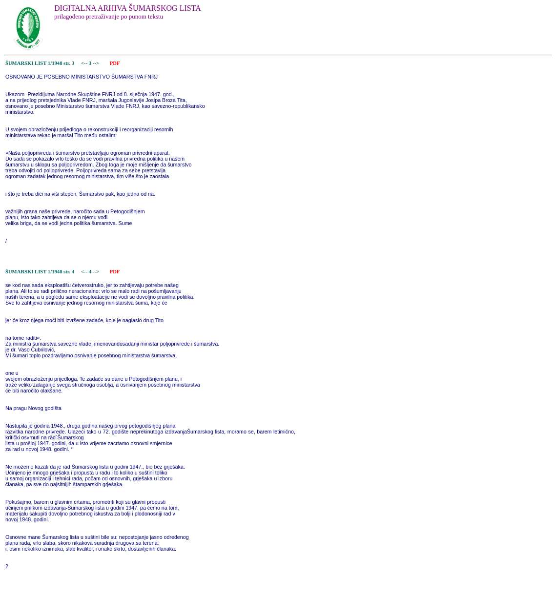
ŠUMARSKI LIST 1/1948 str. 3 (39, 63)
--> (97, 63)
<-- (84, 63)
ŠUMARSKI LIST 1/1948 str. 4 (39, 271)
